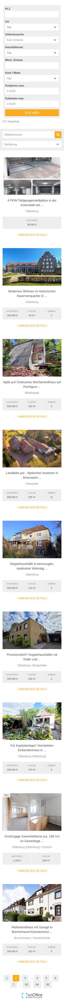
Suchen (32, 113)
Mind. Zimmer (14, 60)
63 (26, 984)
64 (37, 984)
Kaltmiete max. (14, 98)
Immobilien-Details (32, 234)
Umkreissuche (14, 34)
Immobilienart (14, 47)
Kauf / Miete (12, 72)
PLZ (7, 8)
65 (47, 984)
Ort (7, 21)
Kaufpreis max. (15, 85)
